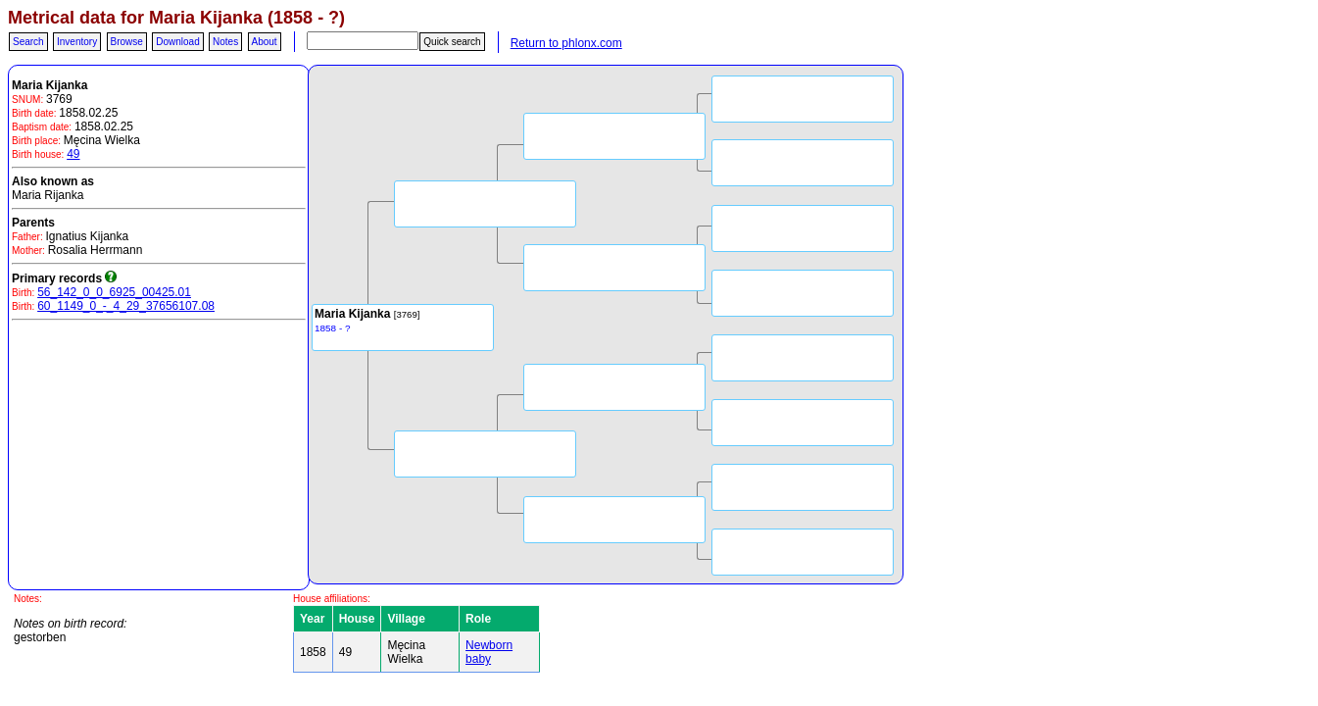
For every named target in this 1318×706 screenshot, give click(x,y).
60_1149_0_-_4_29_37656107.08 (126, 306)
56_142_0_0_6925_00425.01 (114, 292)
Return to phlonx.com (566, 43)
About (264, 41)
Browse (127, 41)
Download (177, 41)
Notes (225, 41)
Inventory (77, 41)
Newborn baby (489, 652)
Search (28, 41)
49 (73, 154)
